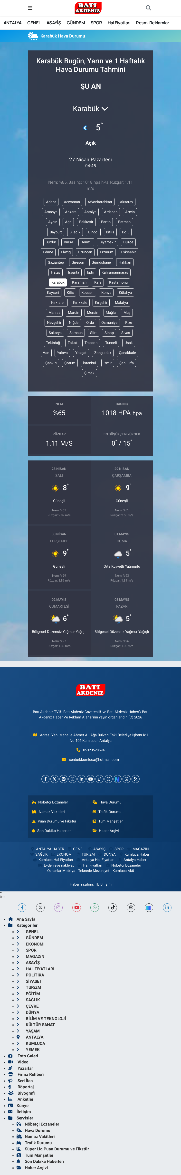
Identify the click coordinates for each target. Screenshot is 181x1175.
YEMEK (28, 1049)
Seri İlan (20, 1080)
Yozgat (80, 353)
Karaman (79, 282)
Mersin (92, 312)
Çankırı (51, 363)
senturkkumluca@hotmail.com (94, 759)
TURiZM (85, 854)
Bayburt (56, 232)
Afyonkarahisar (100, 202)
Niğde (73, 322)
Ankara (70, 212)
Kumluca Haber (134, 854)
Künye (18, 1105)
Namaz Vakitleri (48, 812)
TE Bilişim (103, 884)
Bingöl (93, 232)
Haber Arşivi (106, 831)
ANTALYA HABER (47, 849)
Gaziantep (56, 262)
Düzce (128, 242)
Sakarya (55, 333)
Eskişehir (128, 252)
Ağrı (68, 222)
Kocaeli (87, 292)
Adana (51, 202)
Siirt (93, 333)
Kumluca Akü (123, 871)
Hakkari (125, 262)
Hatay (55, 272)
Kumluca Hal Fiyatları (52, 860)
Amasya (50, 212)
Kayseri (53, 292)
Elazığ (66, 252)
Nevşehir (54, 322)
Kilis (70, 292)
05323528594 (94, 750)
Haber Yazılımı (81, 884)
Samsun (76, 333)
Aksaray (126, 202)
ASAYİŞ (54, 23)
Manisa (54, 312)
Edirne (48, 252)
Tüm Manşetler (108, 821)
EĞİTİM (28, 993)
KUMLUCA (31, 1043)
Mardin (73, 312)
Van (46, 353)
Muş (127, 312)
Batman (124, 222)
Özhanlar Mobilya (61, 871)
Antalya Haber (132, 860)
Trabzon (91, 343)
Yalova (62, 353)
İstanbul (89, 363)
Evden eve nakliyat (56, 865)
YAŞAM (28, 1031)
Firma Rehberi (26, 1074)
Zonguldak (102, 353)
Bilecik (74, 232)
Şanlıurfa (126, 363)
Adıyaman (72, 202)
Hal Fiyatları (119, 23)
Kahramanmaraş (115, 272)
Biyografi (21, 1093)
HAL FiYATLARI (35, 968)
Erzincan (85, 252)
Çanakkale (127, 353)
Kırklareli (58, 302)
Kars (98, 282)
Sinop (109, 333)
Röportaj (21, 1086)
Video (18, 1062)
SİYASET (29, 981)
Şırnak (89, 373)
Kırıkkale (80, 302)
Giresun (78, 262)
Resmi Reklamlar (152, 23)
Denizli (86, 242)
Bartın (106, 222)
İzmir (108, 363)
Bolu (125, 232)
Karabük (58, 282)
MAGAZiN (138, 849)
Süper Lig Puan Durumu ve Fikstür (53, 1148)
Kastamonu (118, 282)
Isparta (73, 272)
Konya (106, 292)
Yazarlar (20, 1068)
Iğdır (90, 272)
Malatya (121, 302)
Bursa (68, 242)
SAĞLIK (38, 854)
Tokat (72, 343)
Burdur (51, 242)
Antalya (90, 212)
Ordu (90, 322)
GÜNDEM (76, 23)
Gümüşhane (101, 262)
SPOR (96, 23)
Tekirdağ (53, 343)
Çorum (69, 363)
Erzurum (106, 252)
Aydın (52, 222)
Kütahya (125, 292)
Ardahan (110, 212)
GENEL (34, 23)
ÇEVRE (28, 1006)
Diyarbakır (107, 242)
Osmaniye (109, 322)
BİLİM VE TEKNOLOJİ (41, 1018)
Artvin (130, 212)
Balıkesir (86, 222)
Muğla (111, 312)
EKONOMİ (62, 854)
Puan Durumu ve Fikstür (54, 821)
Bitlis (110, 232)
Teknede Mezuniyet (93, 871)
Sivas (125, 333)
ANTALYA (13, 23)
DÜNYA (106, 854)
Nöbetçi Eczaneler (50, 802)
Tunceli (111, 343)
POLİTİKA (30, 975)
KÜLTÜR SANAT (36, 1024)
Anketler (20, 1099)
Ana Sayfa (21, 919)
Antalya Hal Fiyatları (95, 860)
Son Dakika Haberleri (52, 831)
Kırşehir (101, 302)
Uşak (128, 343)
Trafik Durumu (107, 812)
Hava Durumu (107, 802)
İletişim (19, 1111)
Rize (128, 322)
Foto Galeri (23, 1055)
